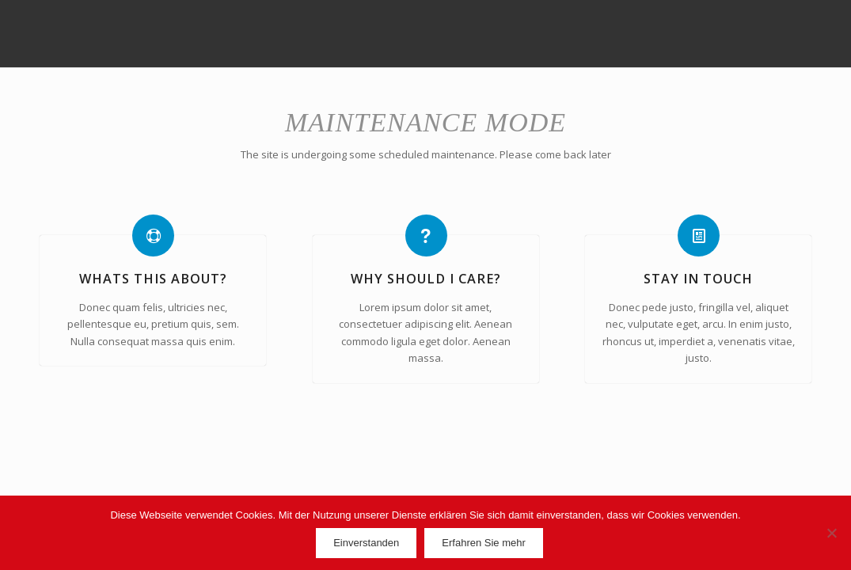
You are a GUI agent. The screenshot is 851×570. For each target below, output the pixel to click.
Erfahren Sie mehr (484, 543)
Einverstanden (366, 543)
